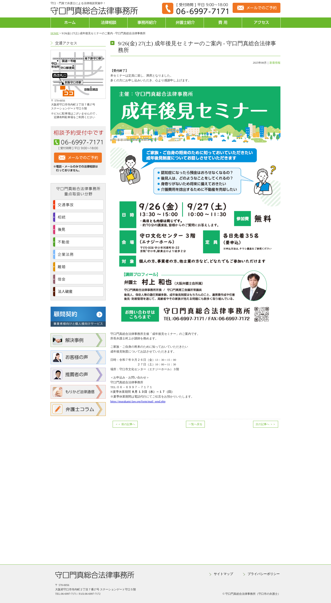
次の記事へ (266, 424)
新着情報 (274, 62)
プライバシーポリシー (264, 574)
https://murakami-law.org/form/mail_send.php (138, 401)
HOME (55, 33)
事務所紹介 (147, 22)
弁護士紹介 (185, 22)
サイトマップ (223, 574)
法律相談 (108, 22)
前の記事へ (125, 424)
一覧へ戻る (195, 424)
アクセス (261, 22)
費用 (223, 22)
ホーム (70, 22)
